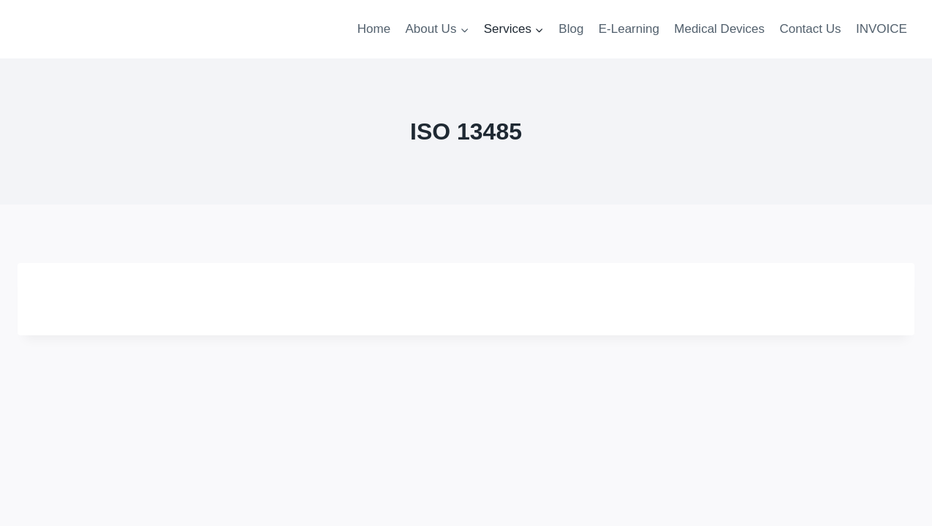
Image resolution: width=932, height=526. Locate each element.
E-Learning (629, 29)
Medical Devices (719, 29)
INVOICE (881, 29)
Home (373, 29)
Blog (570, 29)
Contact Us (810, 29)
